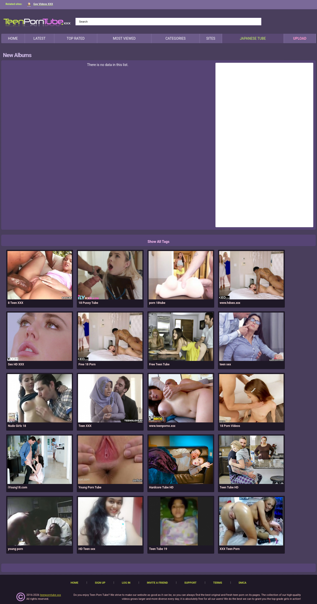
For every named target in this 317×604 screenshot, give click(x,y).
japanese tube (253, 38)
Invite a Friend (157, 582)
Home (13, 38)
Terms (217, 582)
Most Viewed (124, 38)
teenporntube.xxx (50, 595)
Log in (126, 582)
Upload (299, 38)
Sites (210, 38)
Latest (39, 38)
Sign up (100, 582)
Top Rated (75, 38)
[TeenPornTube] (37, 22)
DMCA (242, 582)
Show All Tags (158, 242)
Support (190, 582)
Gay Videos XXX (40, 4)
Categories (175, 38)
